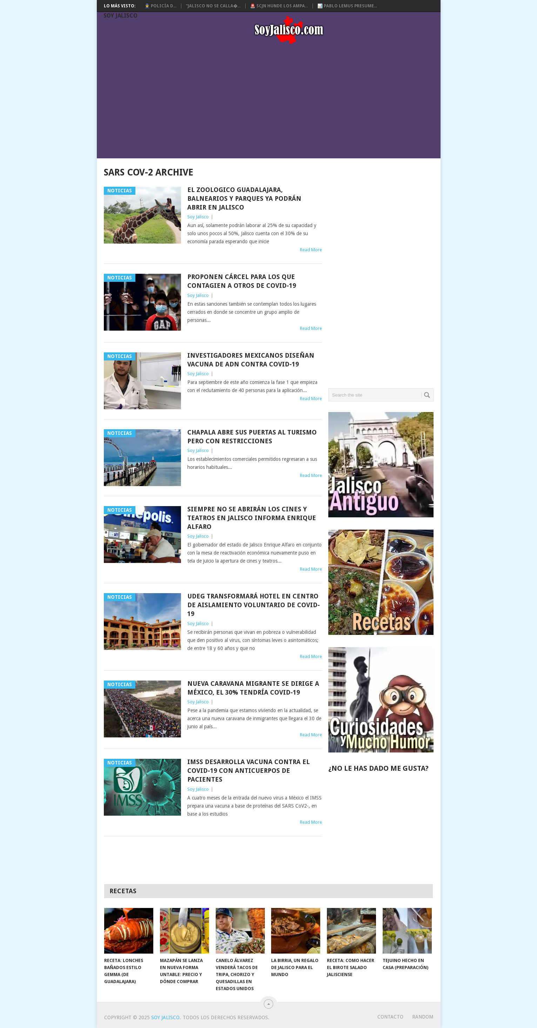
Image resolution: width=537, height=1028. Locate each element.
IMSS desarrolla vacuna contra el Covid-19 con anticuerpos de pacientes (248, 770)
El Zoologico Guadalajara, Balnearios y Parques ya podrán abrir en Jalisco (244, 198)
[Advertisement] (272, 102)
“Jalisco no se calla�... (213, 6)
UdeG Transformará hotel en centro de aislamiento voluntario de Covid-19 (253, 604)
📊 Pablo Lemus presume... (347, 6)
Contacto (390, 1017)
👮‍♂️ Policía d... (160, 6)
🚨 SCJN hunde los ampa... (279, 6)
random (422, 1017)
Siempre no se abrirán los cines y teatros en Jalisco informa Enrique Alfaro (251, 517)
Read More (311, 249)
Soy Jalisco (120, 15)
